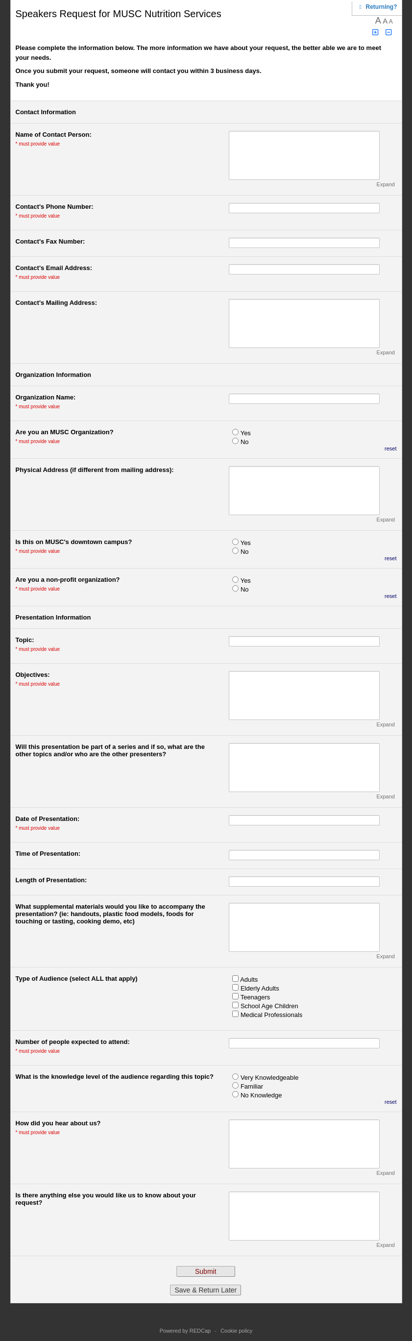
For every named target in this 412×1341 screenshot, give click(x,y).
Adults (249, 979)
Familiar (252, 1086)
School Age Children (269, 1006)
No (245, 442)
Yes (246, 433)
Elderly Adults (260, 988)
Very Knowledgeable (270, 1077)
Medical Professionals (271, 1014)
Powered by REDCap (185, 1331)
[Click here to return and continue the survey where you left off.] (381, 6)
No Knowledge (261, 1095)
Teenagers (255, 997)
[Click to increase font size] (375, 32)
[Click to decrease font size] (388, 32)
